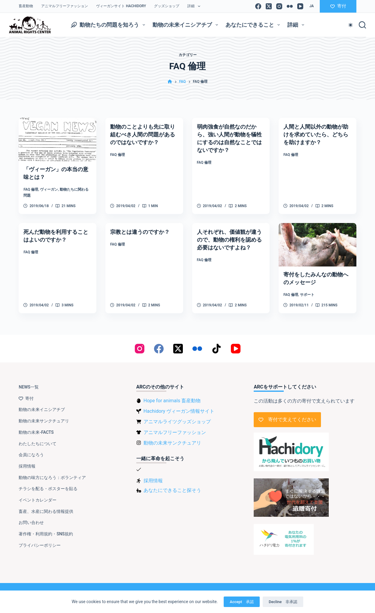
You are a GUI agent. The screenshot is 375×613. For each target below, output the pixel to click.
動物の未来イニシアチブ (186, 24)
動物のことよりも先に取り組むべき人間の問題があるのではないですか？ (143, 134)
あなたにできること (254, 24)
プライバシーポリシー (40, 541)
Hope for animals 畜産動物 (172, 397)
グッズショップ (166, 6)
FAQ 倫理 (30, 189)
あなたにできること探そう (172, 486)
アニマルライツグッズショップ (177, 418)
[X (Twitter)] (269, 6)
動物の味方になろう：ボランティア (52, 473)
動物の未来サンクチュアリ (44, 417)
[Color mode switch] (350, 25)
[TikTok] (216, 345)
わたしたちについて (37, 439)
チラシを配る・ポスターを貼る (48, 485)
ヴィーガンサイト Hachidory (121, 6)
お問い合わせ (31, 518)
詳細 (194, 6)
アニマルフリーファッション (64, 6)
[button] (311, 6)
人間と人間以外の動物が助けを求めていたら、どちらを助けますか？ (316, 134)
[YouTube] (300, 6)
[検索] (362, 24)
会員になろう (31, 451)
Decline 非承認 (283, 602)
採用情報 (27, 462)
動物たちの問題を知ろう (109, 24)
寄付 (338, 6)
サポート (307, 295)
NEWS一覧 (29, 383)
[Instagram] (279, 6)
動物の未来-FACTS (36, 428)
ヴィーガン (49, 189)
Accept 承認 (242, 602)
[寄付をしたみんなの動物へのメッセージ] (317, 244)
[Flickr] (290, 6)
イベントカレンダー (37, 496)
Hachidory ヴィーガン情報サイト (179, 407)
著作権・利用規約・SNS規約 (46, 530)
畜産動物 (26, 6)
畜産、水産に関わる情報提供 (46, 507)
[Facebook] (258, 6)
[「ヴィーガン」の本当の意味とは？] (57, 139)
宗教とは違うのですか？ (143, 231)
